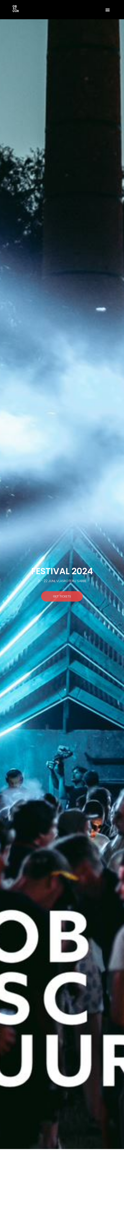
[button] (107, 9)
